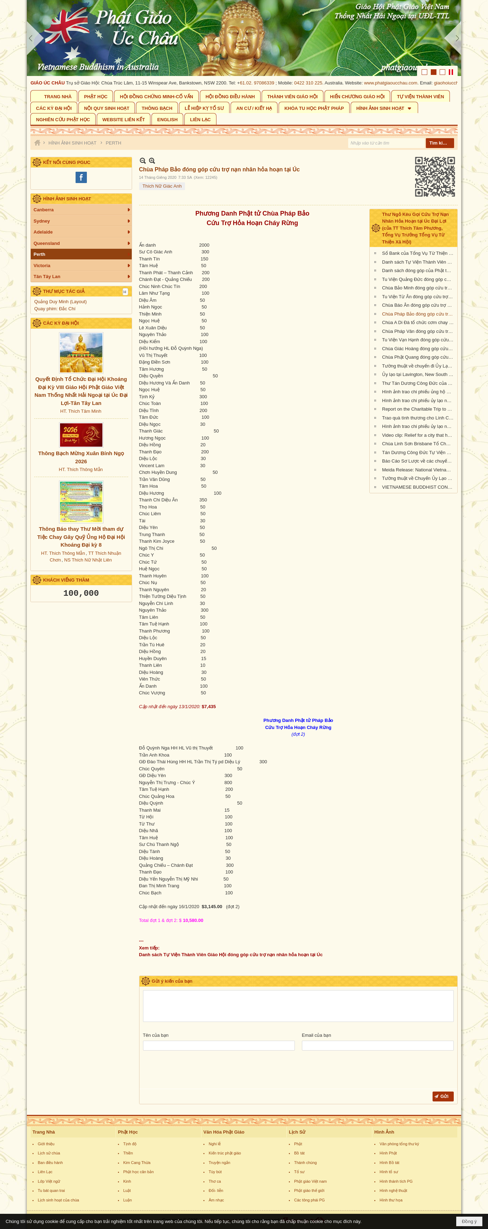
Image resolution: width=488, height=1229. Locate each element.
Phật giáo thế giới (309, 1190)
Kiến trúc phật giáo (225, 1153)
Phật (298, 1144)
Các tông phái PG (309, 1200)
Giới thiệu (46, 1144)
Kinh (127, 1181)
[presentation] (196, 1071)
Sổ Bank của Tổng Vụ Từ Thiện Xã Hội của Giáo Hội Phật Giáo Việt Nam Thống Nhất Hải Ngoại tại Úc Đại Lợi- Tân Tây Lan (419, 253)
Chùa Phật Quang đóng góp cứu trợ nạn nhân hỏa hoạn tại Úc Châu (419, 357)
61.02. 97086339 (262, 83)
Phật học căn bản (138, 1172)
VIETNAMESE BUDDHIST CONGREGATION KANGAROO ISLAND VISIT (419, 487)
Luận (127, 1200)
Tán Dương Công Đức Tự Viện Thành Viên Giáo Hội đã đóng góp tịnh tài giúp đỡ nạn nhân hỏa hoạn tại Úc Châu (419, 452)
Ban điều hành (50, 1162)
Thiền (128, 1153)
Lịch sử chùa (49, 1153)
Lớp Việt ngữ (49, 1181)
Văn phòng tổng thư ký (399, 1144)
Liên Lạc (45, 1172)
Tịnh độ (130, 1144)
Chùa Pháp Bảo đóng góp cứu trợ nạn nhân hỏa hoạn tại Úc (419, 314)
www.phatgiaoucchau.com (396, 83)
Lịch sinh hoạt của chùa (58, 1200)
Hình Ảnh (384, 1132)
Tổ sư (299, 1172)
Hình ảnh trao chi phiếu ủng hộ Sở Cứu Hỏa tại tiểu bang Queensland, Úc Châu (419, 391)
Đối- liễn (216, 1190)
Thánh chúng (305, 1162)
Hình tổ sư (389, 1172)
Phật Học (128, 1132)
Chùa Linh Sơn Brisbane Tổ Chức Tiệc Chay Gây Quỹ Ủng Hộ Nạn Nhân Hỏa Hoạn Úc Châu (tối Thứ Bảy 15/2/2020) (419, 443)
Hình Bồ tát (389, 1162)
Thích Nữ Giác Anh (162, 186)
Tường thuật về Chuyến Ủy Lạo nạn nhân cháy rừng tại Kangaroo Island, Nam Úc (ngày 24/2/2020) (419, 478)
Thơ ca (215, 1181)
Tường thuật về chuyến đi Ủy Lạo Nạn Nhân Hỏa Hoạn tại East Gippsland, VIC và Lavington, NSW (419, 366)
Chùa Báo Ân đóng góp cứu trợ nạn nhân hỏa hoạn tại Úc (419, 305)
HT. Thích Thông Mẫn (81, 469)
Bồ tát (299, 1153)
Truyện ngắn (219, 1162)
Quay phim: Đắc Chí (55, 308)
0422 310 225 (313, 83)
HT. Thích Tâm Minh (80, 411)
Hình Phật (388, 1153)
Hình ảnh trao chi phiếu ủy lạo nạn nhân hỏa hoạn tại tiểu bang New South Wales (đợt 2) (419, 400)
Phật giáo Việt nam (310, 1181)
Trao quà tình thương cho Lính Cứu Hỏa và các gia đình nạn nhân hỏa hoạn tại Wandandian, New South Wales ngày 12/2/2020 (419, 418)
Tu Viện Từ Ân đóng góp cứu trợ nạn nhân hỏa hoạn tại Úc (419, 296)
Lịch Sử (297, 1132)
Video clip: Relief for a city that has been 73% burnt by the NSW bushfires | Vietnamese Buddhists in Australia (419, 435)
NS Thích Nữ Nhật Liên (88, 560)
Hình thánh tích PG (396, 1181)
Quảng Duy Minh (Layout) (60, 301)
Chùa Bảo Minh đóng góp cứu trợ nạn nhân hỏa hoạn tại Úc (419, 287)
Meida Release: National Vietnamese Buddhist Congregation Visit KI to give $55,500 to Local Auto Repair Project (419, 469)
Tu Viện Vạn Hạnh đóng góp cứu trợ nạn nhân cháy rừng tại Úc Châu (419, 339)
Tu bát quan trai (51, 1190)
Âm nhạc (216, 1200)
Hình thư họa (391, 1200)
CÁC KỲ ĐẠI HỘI (61, 323)
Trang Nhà (43, 1132)
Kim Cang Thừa (136, 1162)
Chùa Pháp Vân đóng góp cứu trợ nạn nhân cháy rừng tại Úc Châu (419, 331)
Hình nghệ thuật (393, 1190)
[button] (384, 107)
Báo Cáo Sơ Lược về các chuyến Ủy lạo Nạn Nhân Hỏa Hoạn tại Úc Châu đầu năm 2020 (419, 461)
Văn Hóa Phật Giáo (223, 1132)
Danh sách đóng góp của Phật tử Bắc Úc (419, 270)
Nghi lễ (215, 1144)
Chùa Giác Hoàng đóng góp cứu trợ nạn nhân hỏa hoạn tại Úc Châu (419, 348)
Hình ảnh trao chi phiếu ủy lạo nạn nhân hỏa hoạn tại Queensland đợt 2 (419, 426)
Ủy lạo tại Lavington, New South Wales (419, 374)
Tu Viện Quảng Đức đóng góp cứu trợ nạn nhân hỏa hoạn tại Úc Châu (419, 279)
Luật (127, 1190)
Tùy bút (215, 1172)
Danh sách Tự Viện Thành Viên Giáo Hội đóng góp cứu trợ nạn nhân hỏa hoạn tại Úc (419, 262)
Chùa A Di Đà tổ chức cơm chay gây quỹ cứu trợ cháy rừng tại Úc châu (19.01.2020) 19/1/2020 (419, 322)
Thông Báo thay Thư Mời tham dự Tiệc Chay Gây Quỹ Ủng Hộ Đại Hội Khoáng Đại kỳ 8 (81, 537)
